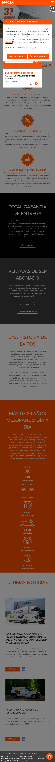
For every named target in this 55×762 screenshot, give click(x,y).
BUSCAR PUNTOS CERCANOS (29, 754)
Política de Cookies (14, 758)
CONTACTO (4, 756)
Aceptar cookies (16, 56)
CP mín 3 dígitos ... (12, 81)
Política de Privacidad (26, 758)
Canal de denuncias (39, 758)
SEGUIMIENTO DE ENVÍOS (9, 754)
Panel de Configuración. (30, 47)
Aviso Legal (4, 758)
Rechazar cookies (38, 56)
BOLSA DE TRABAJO (26, 756)
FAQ (40, 756)
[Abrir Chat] (49, 756)
